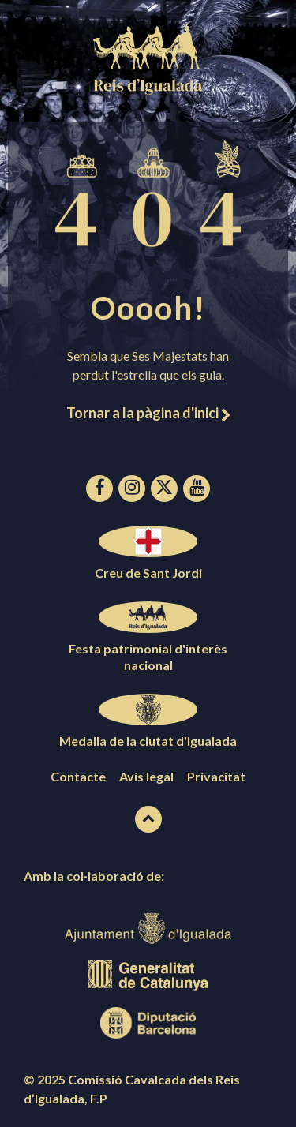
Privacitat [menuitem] (216, 776)
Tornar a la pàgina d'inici (148, 412)
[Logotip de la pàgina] (148, 89)
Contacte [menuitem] (78, 776)
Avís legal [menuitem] (146, 776)
